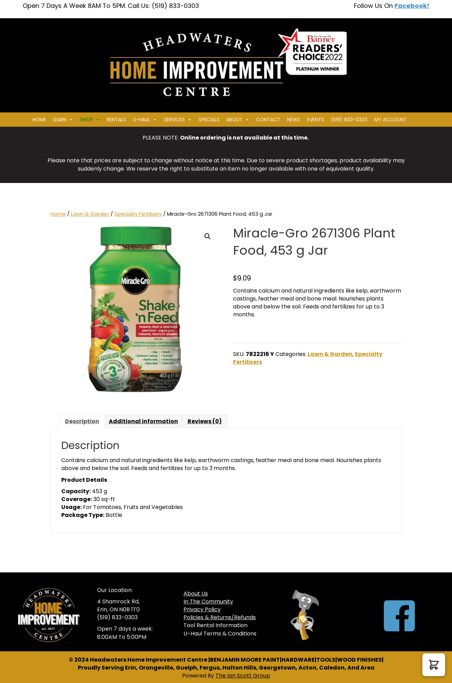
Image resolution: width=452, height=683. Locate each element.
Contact (268, 119)
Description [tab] (82, 421)
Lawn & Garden (90, 214)
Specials (209, 119)
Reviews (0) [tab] (205, 421)
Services (178, 119)
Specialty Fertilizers (138, 214)
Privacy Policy (202, 609)
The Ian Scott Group (243, 676)
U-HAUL (145, 119)
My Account (390, 119)
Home (39, 119)
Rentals (116, 119)
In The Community (208, 601)
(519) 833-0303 (349, 119)
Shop (90, 119)
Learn (63, 119)
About (237, 119)
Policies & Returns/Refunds (219, 617)
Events (315, 119)
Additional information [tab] (143, 421)
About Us (195, 594)
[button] (207, 236)
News (293, 119)
